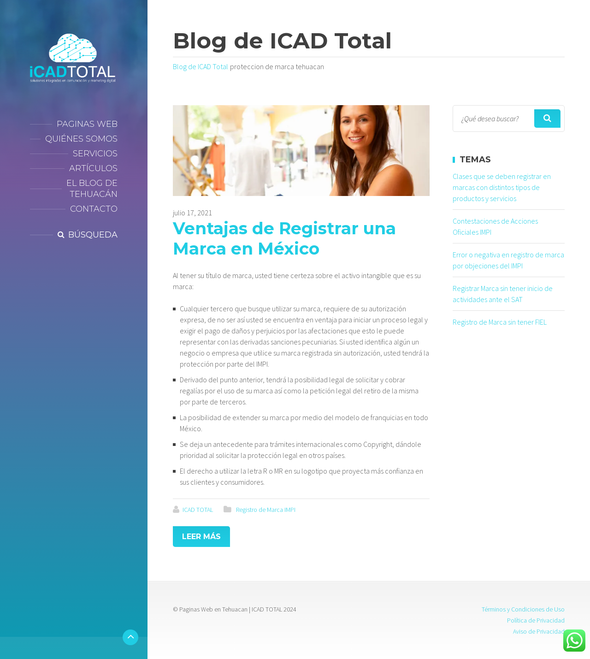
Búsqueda (93, 235)
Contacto (94, 209)
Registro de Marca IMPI (265, 509)
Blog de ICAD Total (200, 66)
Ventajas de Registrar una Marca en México (284, 238)
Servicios (95, 153)
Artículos (93, 168)
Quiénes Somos (81, 139)
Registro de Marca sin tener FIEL (500, 322)
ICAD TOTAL (198, 509)
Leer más (201, 536)
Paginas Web (87, 124)
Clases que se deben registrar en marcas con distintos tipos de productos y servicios (502, 187)
